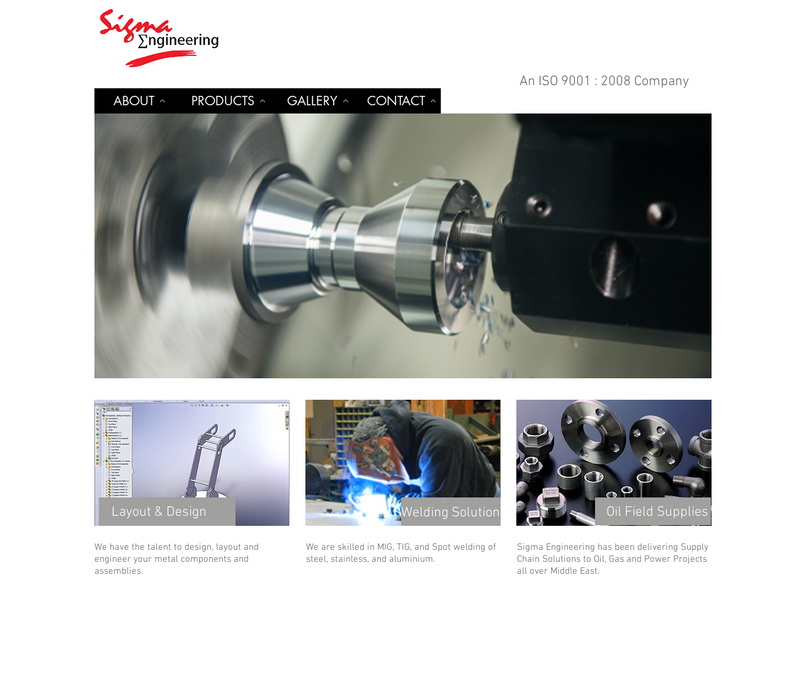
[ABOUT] (139, 100)
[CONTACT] (402, 100)
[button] (403, 245)
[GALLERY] (318, 100)
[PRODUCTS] (228, 100)
